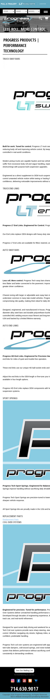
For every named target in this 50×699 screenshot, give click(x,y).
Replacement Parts (11, 519)
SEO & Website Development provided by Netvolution (30, 697)
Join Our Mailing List (24, 670)
